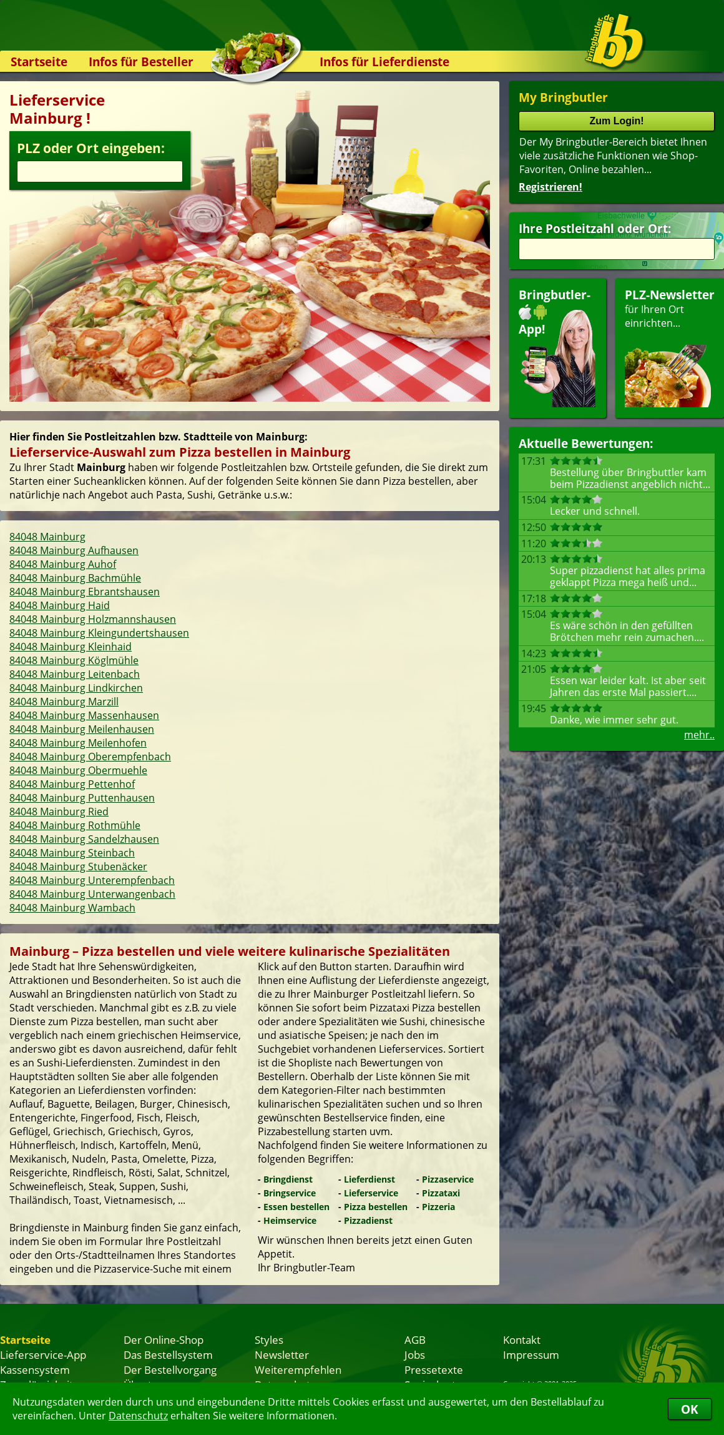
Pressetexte (433, 1369)
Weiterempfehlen (298, 1369)
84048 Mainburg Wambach (72, 908)
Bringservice (289, 1193)
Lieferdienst (369, 1179)
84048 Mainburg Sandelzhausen (84, 839)
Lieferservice (371, 1193)
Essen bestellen (296, 1207)
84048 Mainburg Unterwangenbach (92, 894)
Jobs (414, 1354)
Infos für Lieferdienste (384, 61)
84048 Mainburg (47, 537)
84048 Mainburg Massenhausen (84, 715)
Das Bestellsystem (168, 1354)
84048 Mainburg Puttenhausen (82, 798)
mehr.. (699, 735)
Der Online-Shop (163, 1339)
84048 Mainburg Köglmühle (74, 660)
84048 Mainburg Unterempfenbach (92, 880)
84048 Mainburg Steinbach (72, 853)
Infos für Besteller (141, 61)
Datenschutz (138, 1416)
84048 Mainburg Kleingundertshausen (99, 633)
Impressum (531, 1354)
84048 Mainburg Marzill (64, 701)
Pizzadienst (368, 1220)
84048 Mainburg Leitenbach (74, 674)
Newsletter (282, 1354)
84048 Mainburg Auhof (62, 564)
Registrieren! (550, 187)
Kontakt (522, 1339)
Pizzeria (438, 1207)
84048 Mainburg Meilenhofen (78, 743)
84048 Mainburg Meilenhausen (81, 729)
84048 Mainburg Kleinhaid (70, 646)
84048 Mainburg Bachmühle (75, 578)
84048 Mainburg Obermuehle (78, 770)
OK (689, 1409)
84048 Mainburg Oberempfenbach (90, 756)
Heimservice (289, 1220)
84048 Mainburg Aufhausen (74, 550)
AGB (415, 1339)
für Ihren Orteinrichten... (670, 347)
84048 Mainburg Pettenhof (72, 784)
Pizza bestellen (376, 1207)
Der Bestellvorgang (170, 1369)
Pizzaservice (448, 1179)
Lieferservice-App (43, 1354)
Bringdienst (288, 1179)
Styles (269, 1339)
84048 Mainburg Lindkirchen (76, 688)
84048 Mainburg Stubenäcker (78, 866)
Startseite (39, 61)
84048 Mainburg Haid (59, 605)
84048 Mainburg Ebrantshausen (84, 591)
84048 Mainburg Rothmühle (74, 825)
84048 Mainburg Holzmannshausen (92, 619)
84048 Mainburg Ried (59, 811)
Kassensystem (35, 1369)
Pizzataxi (441, 1193)
